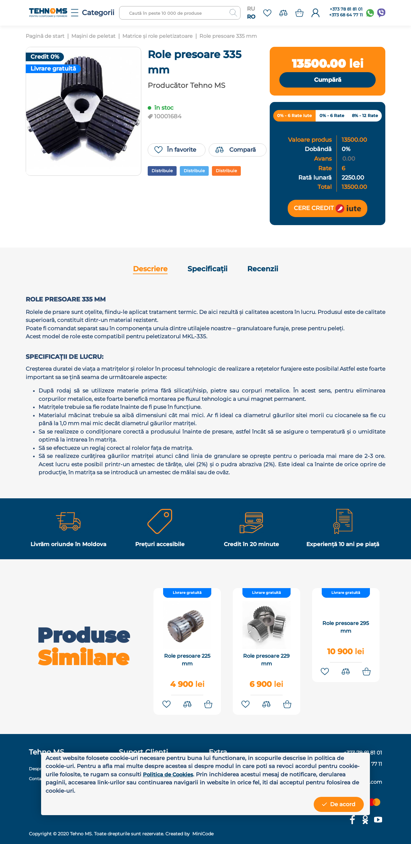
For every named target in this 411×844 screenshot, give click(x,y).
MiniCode (202, 831)
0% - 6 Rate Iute (294, 116)
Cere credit (327, 209)
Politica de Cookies (170, 774)
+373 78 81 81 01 (346, 9)
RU (251, 8)
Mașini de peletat (97, 36)
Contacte (39, 775)
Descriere (150, 269)
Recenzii (262, 269)
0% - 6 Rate (331, 116)
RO (251, 16)
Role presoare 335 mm (240, 36)
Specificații (207, 269)
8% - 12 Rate (365, 116)
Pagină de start (46, 36)
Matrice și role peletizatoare (165, 36)
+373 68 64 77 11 (346, 15)
